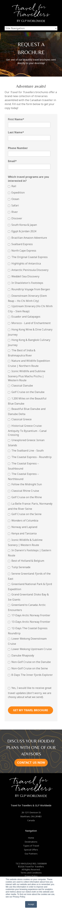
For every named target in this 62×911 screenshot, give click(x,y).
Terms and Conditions (31, 872)
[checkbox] (30, 431)
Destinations (31, 841)
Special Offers (31, 849)
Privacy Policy (31, 876)
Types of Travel (31, 845)
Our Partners (31, 853)
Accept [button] (31, 904)
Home (31, 837)
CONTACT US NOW (31, 762)
